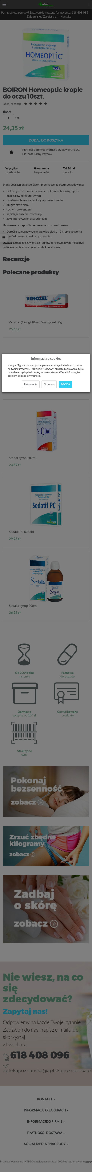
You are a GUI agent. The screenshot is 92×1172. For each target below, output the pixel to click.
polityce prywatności (29, 375)
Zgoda (65, 384)
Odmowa (49, 384)
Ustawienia (30, 384)
